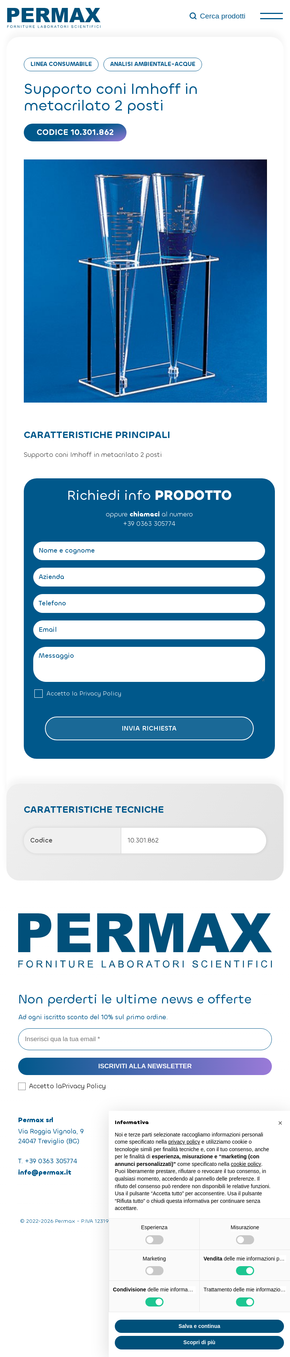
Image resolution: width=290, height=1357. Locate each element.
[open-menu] (271, 16)
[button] (280, 1123)
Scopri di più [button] (200, 1342)
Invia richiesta (149, 728)
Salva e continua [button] (199, 1326)
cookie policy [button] (246, 1164)
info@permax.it (44, 1172)
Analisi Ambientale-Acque (152, 64)
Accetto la (83, 694)
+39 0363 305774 (149, 523)
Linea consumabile (61, 64)
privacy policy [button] (184, 1142)
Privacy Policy (100, 693)
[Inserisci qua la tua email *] (145, 1039)
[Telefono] (149, 603)
